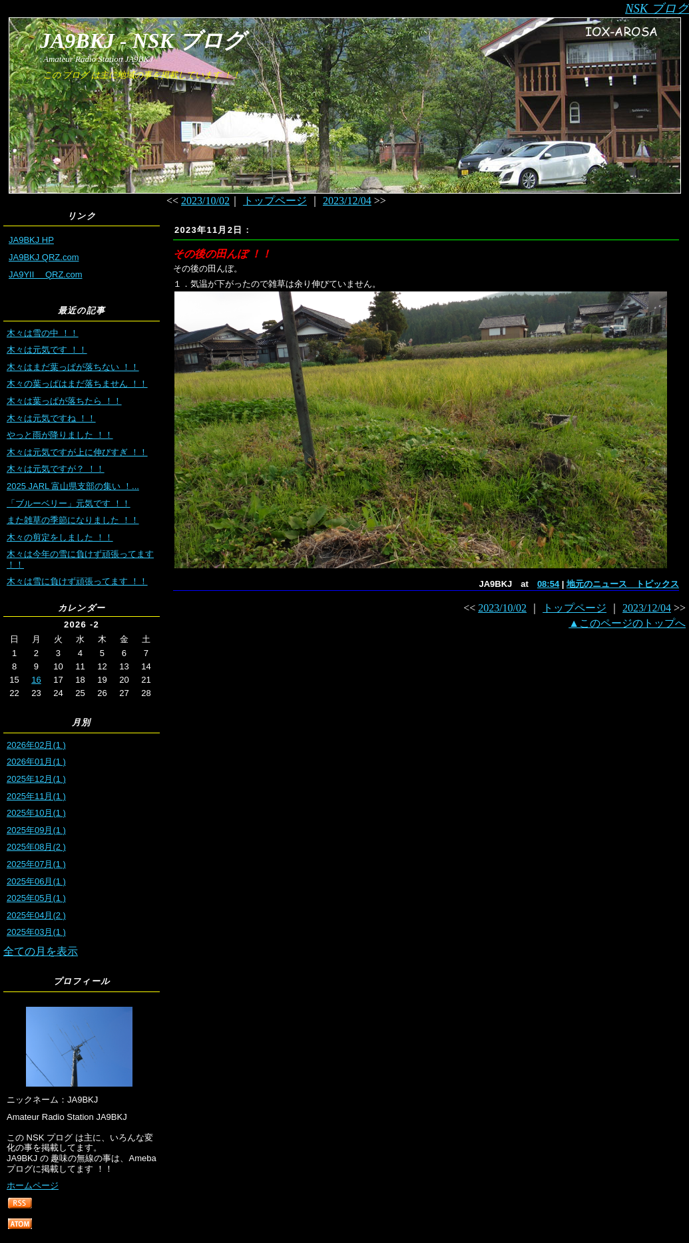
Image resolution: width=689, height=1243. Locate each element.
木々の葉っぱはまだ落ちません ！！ (77, 384)
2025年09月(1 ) (36, 830)
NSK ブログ (657, 8)
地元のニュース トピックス (623, 584)
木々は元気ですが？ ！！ (56, 469)
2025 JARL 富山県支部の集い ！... (73, 486)
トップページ (275, 200)
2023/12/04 (347, 200)
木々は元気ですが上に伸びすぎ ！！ (77, 452)
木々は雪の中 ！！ (43, 333)
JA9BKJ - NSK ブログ (142, 41)
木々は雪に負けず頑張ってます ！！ (77, 581)
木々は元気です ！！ (47, 350)
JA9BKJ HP (31, 240)
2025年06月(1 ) (36, 881)
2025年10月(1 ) (36, 813)
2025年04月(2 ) (36, 915)
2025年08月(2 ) (36, 847)
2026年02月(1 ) (36, 745)
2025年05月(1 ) (36, 898)
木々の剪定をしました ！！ (60, 537)
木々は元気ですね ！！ (51, 418)
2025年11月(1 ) (36, 796)
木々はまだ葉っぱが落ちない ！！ (73, 367)
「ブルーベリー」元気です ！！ (68, 503)
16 (36, 680)
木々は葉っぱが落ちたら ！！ (64, 401)
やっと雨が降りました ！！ (60, 435)
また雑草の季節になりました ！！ (73, 520)
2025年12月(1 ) (36, 779)
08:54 (548, 584)
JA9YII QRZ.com (46, 274)
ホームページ (33, 1185)
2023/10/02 (205, 200)
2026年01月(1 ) (36, 762)
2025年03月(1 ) (36, 932)
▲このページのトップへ (627, 623)
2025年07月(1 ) (36, 864)
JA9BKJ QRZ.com (44, 257)
